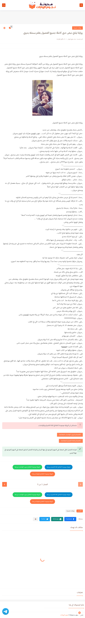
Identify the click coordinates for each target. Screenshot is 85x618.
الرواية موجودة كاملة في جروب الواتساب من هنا (27, 467)
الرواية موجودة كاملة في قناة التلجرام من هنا (58, 467)
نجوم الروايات (64, 615)
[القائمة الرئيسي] (81, 5)
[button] (70, 519)
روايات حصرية (77, 28)
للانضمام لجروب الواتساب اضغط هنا (70, 434)
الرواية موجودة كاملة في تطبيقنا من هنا (42, 474)
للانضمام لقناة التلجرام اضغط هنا (71, 440)
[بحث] (3, 5)
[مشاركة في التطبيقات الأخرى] (35, 519)
